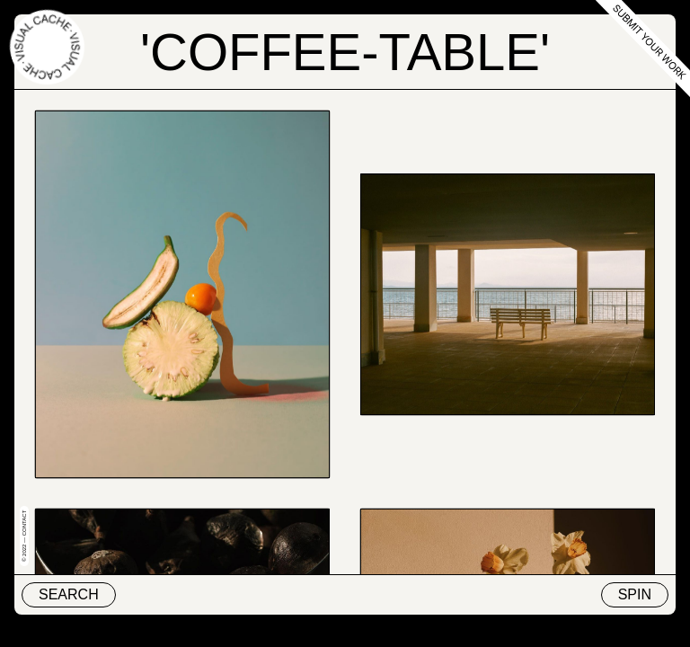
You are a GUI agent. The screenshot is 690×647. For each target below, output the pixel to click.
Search (69, 594)
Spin (634, 594)
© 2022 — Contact (24, 536)
